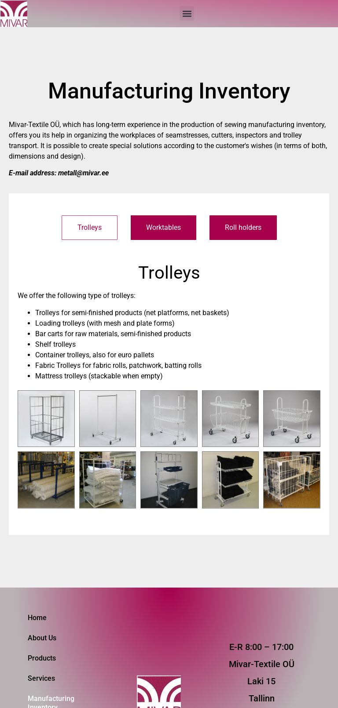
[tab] (90, 227)
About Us (42, 638)
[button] (187, 13)
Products (42, 658)
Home (37, 618)
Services (41, 678)
